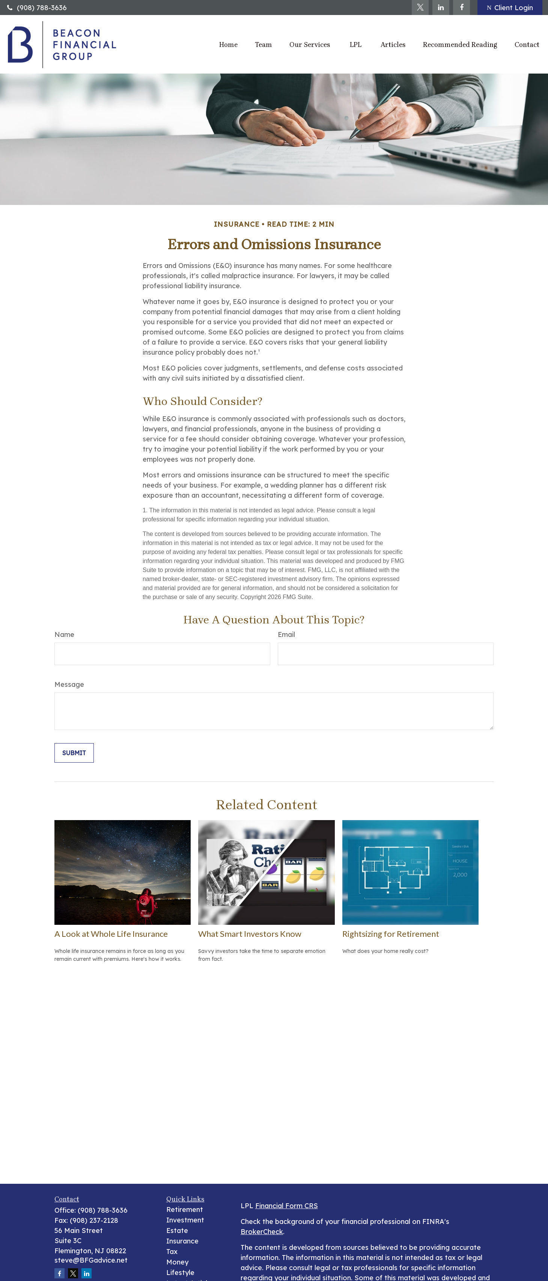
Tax (172, 1251)
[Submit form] (74, 753)
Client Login (510, 7)
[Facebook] (461, 7)
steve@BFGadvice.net (91, 1260)
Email (286, 634)
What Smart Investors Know (249, 934)
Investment (185, 1220)
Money (177, 1262)
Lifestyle (180, 1272)
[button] (228, 44)
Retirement (184, 1209)
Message (69, 684)
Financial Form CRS (286, 1205)
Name (64, 634)
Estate (177, 1230)
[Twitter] (420, 7)
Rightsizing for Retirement (390, 934)
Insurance (182, 1241)
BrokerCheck (262, 1231)
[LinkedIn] (440, 7)
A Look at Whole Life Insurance (111, 934)
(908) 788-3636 (36, 7)
